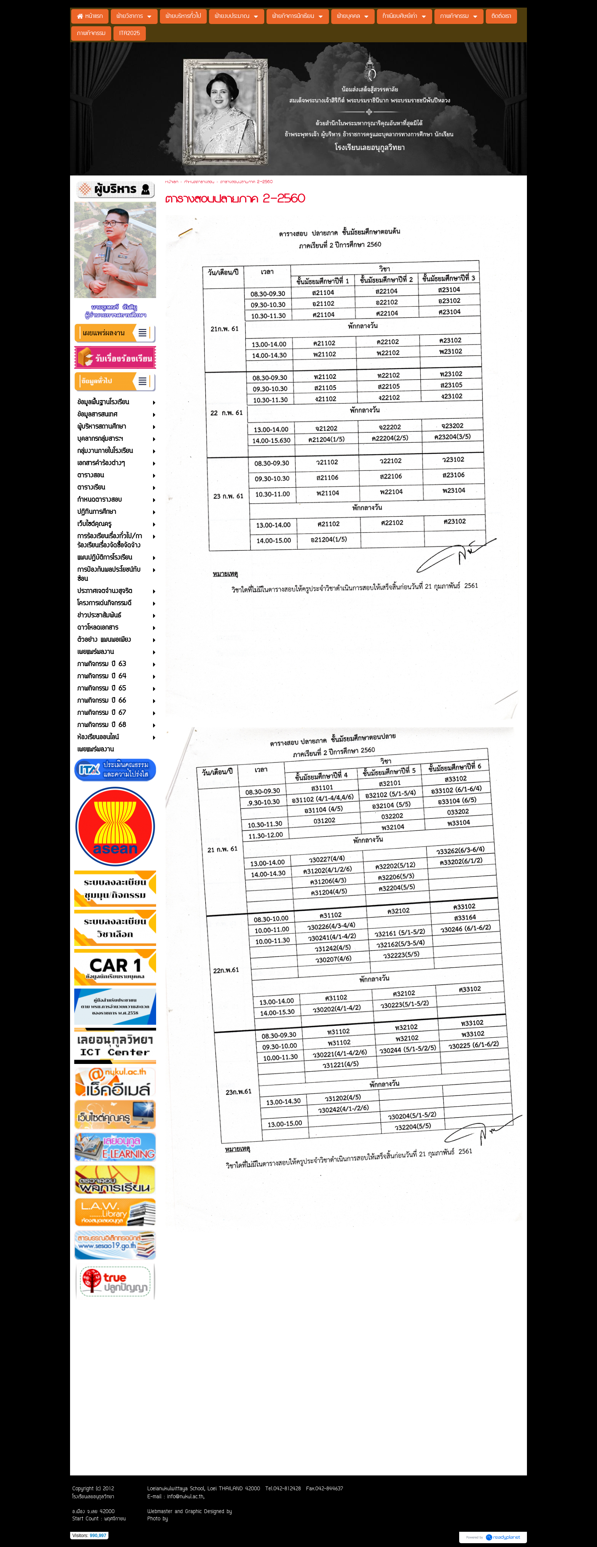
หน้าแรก (171, 182)
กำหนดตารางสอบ (199, 182)
